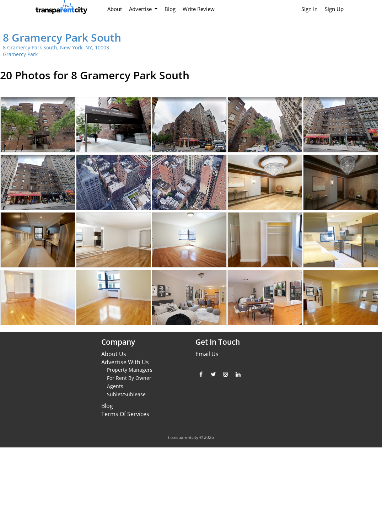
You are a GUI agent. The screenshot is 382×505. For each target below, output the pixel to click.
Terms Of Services (125, 414)
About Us (113, 354)
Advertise (141, 8)
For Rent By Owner (129, 378)
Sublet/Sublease (126, 394)
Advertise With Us (125, 362)
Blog (170, 8)
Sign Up (334, 8)
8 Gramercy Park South (62, 37)
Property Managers (129, 369)
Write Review (199, 8)
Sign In (309, 8)
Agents (115, 386)
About (114, 8)
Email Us (207, 354)
